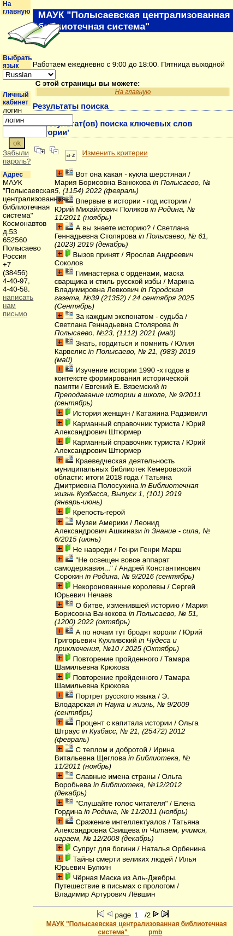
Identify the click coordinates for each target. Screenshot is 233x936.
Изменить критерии (115, 153)
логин (12, 110)
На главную (17, 7)
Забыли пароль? (17, 157)
